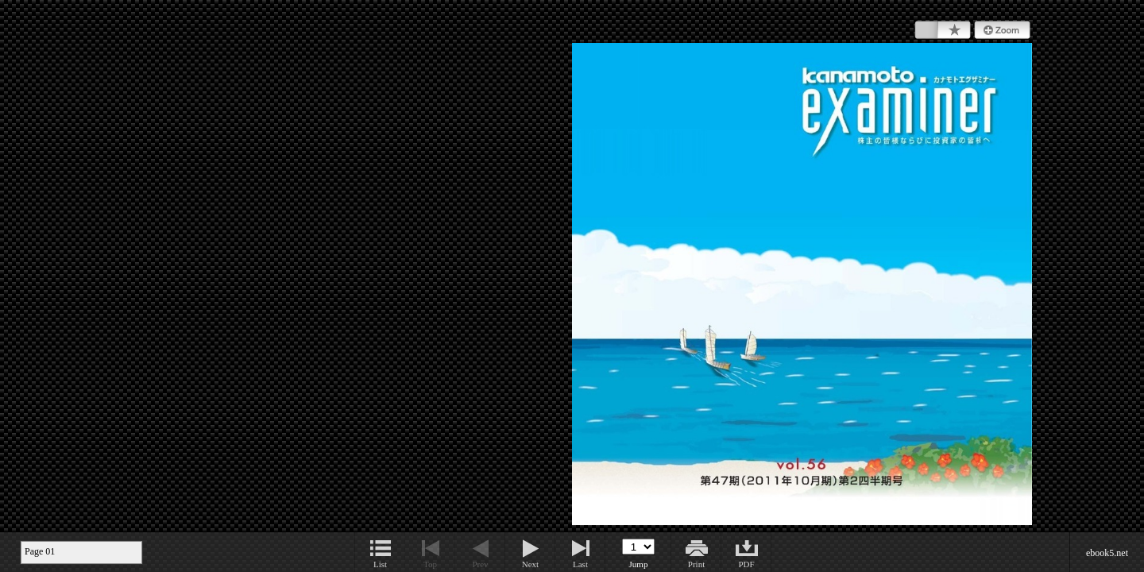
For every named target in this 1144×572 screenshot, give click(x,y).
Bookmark (942, 30)
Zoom (1002, 30)
